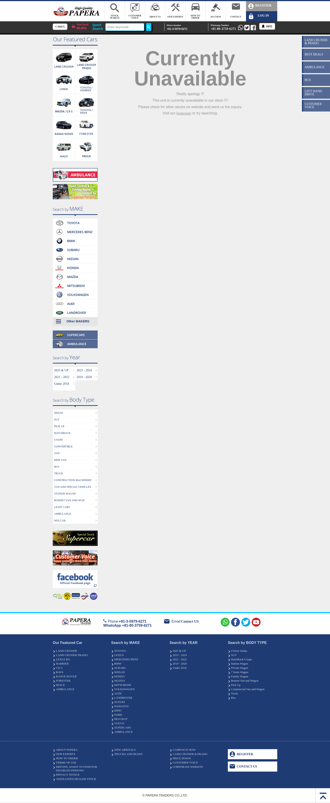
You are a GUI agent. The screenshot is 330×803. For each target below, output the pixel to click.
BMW (118, 663)
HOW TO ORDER (67, 758)
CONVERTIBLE (63, 446)
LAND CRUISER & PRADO (190, 754)
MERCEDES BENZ (126, 659)
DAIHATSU (121, 706)
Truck (234, 693)
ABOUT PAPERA (66, 749)
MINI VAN (60, 460)
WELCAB (60, 520)
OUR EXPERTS (65, 754)
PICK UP (59, 426)
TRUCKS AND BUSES (128, 754)
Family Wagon (239, 676)
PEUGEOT (121, 719)
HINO (118, 710)
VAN (56, 453)
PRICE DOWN (182, 758)
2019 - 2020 (84, 377)
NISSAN (119, 672)
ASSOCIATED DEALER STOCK (76, 779)
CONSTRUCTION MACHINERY (73, 480)
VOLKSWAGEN (124, 689)
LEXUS (119, 655)
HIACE (60, 685)
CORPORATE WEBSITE (188, 766)
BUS (56, 466)
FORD (118, 714)
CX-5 (59, 668)
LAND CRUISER (66, 650)
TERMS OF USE (66, 762)
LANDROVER (123, 697)
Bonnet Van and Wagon (244, 680)
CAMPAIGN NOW (184, 749)
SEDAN (58, 412)
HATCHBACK (62, 433)
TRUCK (58, 473)
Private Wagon (239, 668)
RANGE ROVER (66, 676)
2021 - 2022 (61, 377)
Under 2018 (61, 383)
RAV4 (59, 672)
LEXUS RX (63, 659)
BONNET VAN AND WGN (69, 500)
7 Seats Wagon (239, 672)
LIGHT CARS (62, 507)
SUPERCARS (122, 727)
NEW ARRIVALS (125, 749)
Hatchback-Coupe (241, 659)
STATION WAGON (65, 493)
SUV (56, 419)
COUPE (58, 439)
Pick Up (235, 685)
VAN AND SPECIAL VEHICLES (72, 486)
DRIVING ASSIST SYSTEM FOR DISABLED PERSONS (76, 768)
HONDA (119, 676)
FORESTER (63, 680)
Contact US (190, 621)
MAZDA (119, 680)
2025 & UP (61, 370)
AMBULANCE (62, 513)
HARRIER (62, 663)
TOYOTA (120, 650)
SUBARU (120, 668)
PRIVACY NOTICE (68, 774)
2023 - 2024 (84, 370)
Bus (233, 697)
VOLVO (119, 723)
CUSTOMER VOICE (185, 762)
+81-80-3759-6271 (223, 27)
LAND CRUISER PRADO (72, 655)
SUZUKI (119, 702)
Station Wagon (239, 663)
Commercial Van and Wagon (247, 689)
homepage (183, 113)
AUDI (118, 693)
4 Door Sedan (239, 650)
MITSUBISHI (122, 685)
